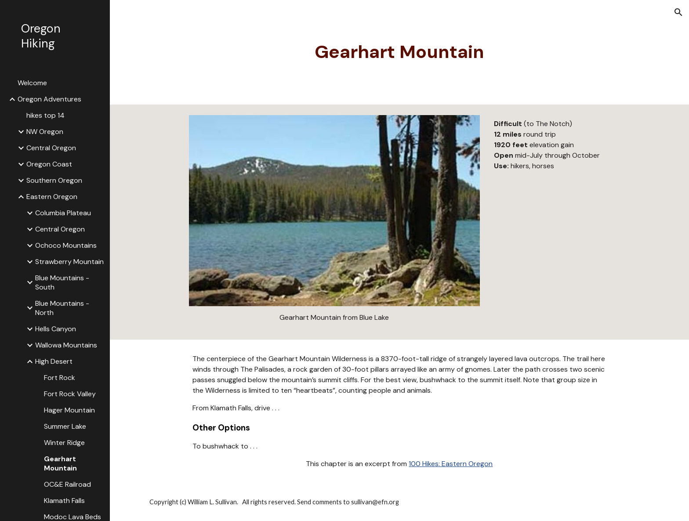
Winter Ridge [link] (64, 442)
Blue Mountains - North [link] (62, 308)
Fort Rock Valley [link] (70, 393)
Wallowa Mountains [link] (66, 345)
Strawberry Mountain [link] (69, 261)
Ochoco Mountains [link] (66, 245)
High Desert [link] (54, 361)
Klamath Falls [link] (64, 500)
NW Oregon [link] (44, 131)
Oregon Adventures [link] (49, 99)
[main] (399, 52)
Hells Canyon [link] (55, 328)
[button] (678, 12)
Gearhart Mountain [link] (60, 463)
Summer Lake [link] (65, 426)
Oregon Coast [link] (49, 164)
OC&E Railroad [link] (67, 484)
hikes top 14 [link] (45, 115)
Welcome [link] (32, 82)
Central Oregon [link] (51, 147)
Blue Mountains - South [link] (62, 282)
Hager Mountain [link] (69, 410)
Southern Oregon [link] (54, 180)
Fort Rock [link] (59, 377)
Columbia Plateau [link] (63, 212)
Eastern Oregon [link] (51, 196)
